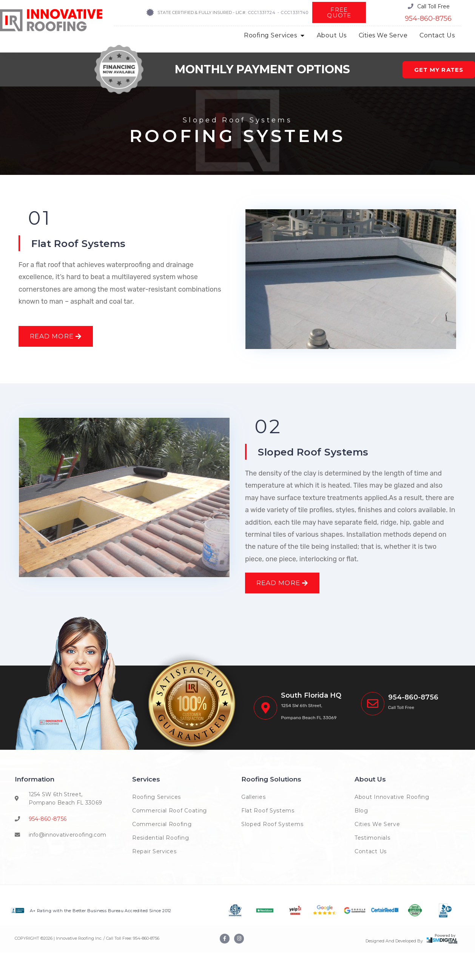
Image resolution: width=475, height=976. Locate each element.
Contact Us (437, 35)
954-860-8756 (428, 18)
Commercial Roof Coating (169, 834)
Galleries (253, 820)
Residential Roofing (160, 861)
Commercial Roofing (162, 848)
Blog (361, 834)
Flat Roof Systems (85, 243)
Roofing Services (274, 35)
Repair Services (154, 875)
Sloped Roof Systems (320, 464)
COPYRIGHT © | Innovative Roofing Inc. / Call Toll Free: (74, 962)
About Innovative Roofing (392, 820)
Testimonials (372, 861)
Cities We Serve (383, 35)
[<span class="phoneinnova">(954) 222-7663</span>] (372, 727)
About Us (332, 35)
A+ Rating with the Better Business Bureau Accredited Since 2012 (100, 934)
